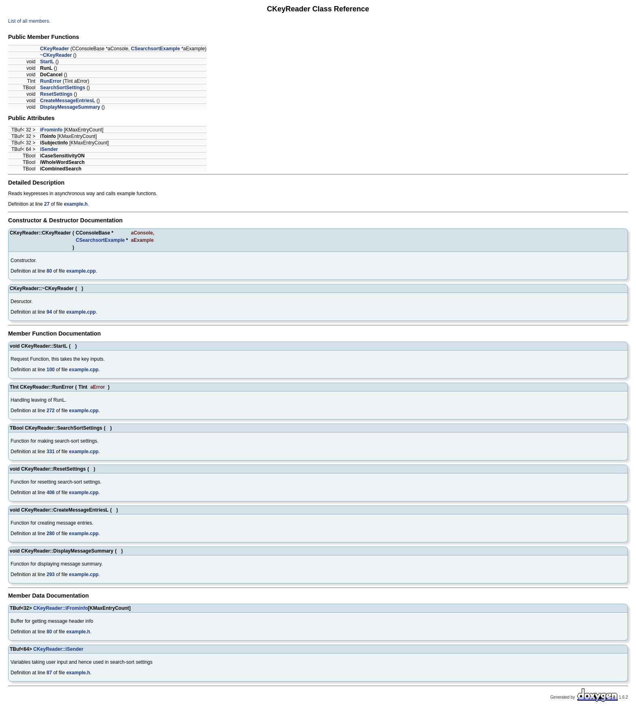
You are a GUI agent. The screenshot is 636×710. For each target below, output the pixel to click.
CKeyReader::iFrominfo (60, 608)
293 (51, 574)
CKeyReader (54, 49)
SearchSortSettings (62, 87)
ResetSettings (56, 94)
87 (49, 673)
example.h (76, 204)
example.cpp (81, 271)
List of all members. (29, 21)
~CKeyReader (56, 55)
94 (49, 312)
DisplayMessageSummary (70, 107)
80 (49, 271)
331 (51, 451)
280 (51, 533)
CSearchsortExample (155, 49)
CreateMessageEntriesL (67, 100)
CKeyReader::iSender (58, 649)
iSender (49, 149)
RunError (51, 81)
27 (46, 204)
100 (51, 369)
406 (51, 492)
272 (51, 410)
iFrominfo (51, 130)
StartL (47, 62)
